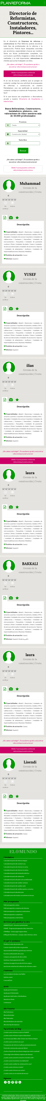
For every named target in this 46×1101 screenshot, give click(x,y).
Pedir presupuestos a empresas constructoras (17, 911)
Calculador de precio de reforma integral (15, 860)
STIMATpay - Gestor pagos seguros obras (15, 931)
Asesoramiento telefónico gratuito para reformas (18, 950)
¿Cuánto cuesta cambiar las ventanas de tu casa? (18, 1064)
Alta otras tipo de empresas (11, 1024)
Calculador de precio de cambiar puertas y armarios (18, 889)
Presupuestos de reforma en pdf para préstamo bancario (20, 1045)
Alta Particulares (8, 1012)
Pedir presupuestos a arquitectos (13, 914)
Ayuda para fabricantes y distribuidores (15, 996)
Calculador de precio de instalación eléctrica (16, 873)
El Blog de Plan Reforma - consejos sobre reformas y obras (20, 934)
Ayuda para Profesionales (11, 993)
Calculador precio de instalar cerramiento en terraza (19, 895)
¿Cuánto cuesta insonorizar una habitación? (16, 1061)
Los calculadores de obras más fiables (14, 974)
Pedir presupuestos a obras (11, 905)
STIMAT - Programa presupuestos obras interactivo (18, 928)
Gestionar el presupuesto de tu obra (14, 960)
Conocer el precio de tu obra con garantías (16, 947)
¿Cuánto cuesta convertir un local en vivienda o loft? (19, 1057)
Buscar (23, 150)
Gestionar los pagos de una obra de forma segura (18, 963)
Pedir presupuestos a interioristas (13, 917)
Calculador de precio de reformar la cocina (16, 867)
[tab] (4, 218)
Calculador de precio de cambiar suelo (15, 886)
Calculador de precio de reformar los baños (16, 870)
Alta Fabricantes (8, 1018)
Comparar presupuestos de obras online (15, 957)
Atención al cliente (9, 999)
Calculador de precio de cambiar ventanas (16, 883)
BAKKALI (30, 563)
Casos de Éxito (8, 980)
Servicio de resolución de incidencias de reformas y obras (20, 966)
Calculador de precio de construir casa (15, 864)
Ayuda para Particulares (11, 990)
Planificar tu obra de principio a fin (13, 944)
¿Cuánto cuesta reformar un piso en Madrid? (16, 1032)
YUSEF (30, 274)
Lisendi (30, 762)
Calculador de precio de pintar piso (14, 892)
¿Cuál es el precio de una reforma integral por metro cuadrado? (22, 1051)
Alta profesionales (9, 1015)
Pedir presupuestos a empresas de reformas (16, 908)
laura (30, 472)
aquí (44, 1098)
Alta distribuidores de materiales (13, 1021)
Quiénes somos (8, 977)
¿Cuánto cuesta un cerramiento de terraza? (16, 1073)
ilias (30, 365)
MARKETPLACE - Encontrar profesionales (16, 925)
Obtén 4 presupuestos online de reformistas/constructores (23, 73)
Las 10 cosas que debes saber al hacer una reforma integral (21, 1038)
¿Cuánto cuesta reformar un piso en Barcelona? (17, 1035)
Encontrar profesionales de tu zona (14, 953)
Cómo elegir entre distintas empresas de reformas (18, 1054)
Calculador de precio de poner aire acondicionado (18, 879)
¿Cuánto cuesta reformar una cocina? (14, 1070)
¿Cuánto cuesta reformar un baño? (13, 1067)
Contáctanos (7, 1002)
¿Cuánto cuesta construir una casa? (14, 1042)
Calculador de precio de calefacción (14, 876)
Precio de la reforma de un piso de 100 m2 (16, 1048)
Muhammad (30, 183)
